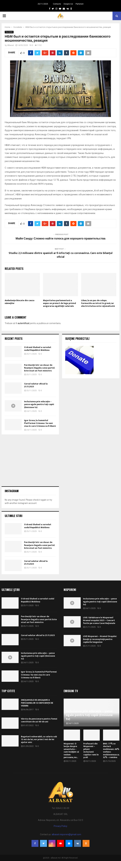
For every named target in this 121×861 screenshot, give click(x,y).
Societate (9, 32)
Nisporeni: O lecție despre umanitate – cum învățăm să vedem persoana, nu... (71, 750)
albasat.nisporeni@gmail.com (66, 834)
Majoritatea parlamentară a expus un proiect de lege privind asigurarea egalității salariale (59, 303)
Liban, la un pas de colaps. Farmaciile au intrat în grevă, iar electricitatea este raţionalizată (98, 303)
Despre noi (68, 4)
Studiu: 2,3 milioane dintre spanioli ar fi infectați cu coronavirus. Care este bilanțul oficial (60, 255)
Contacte (57, 4)
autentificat (23, 323)
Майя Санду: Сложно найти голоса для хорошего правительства (60, 238)
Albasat (10, 45)
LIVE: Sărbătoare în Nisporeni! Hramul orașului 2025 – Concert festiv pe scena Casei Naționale (99, 620)
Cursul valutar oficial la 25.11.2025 (36, 385)
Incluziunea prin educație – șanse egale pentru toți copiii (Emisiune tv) (39, 404)
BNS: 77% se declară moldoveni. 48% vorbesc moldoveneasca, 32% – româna (111, 750)
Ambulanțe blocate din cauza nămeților (19, 302)
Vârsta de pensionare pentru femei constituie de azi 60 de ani (39, 720)
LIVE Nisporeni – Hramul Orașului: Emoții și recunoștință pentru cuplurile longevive (100, 639)
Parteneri (80, 4)
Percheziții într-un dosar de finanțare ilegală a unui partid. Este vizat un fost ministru (39, 367)
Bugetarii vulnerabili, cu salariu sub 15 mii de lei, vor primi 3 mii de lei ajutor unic (39, 739)
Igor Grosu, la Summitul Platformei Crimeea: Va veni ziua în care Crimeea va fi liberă (40, 423)
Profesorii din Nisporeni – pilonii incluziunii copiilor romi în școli (91, 750)
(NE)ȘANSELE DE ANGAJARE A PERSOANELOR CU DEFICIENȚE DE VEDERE (37, 702)
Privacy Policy (60, 826)
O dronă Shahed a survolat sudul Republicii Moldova (37, 348)
